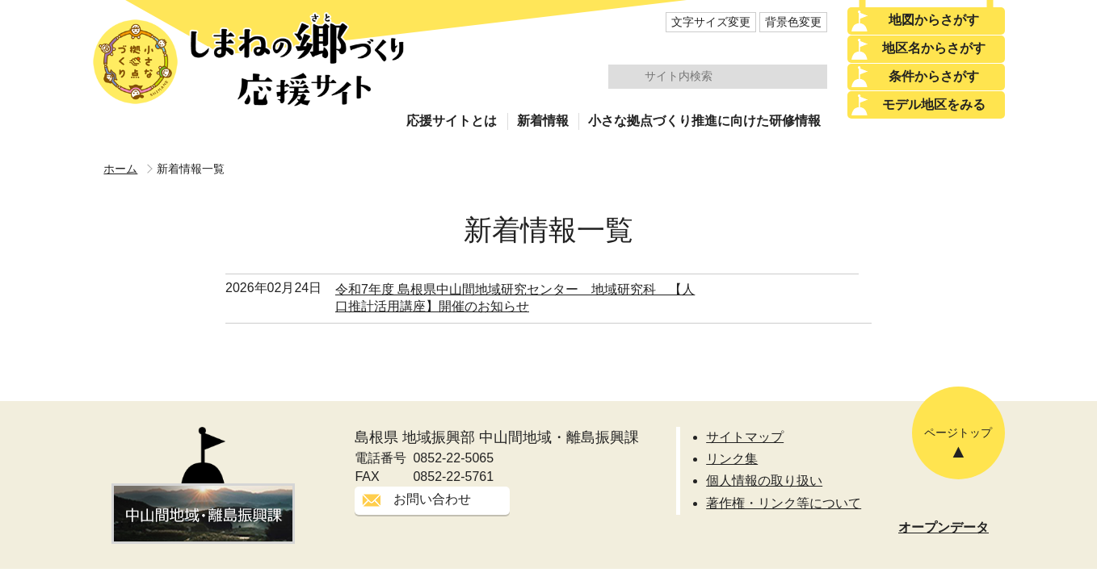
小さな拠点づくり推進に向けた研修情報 (704, 120)
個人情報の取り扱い (764, 480)
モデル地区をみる (934, 104)
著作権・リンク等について (783, 503)
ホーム (120, 168)
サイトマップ (745, 437)
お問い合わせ (432, 499)
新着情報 (543, 120)
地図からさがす (934, 20)
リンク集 (732, 459)
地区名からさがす (934, 48)
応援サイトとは (451, 120)
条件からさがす (934, 76)
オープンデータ (943, 527)
